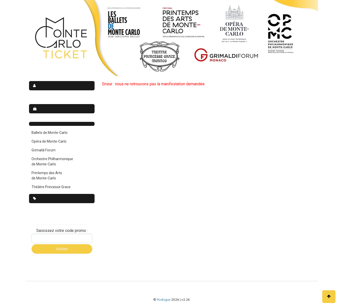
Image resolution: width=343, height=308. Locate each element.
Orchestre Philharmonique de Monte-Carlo (52, 161)
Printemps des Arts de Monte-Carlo (47, 175)
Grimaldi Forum (44, 150)
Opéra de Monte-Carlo (49, 141)
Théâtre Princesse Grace (51, 187)
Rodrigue (163, 299)
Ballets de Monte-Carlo (50, 133)
